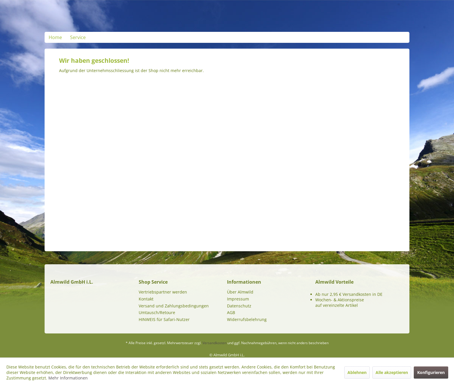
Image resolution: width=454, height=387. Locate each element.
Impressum (238, 299)
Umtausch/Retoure (157, 312)
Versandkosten (214, 342)
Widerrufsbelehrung (247, 319)
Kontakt (146, 299)
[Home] (55, 37)
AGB (231, 312)
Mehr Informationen (68, 378)
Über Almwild (240, 292)
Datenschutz (239, 306)
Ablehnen (357, 372)
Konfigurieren (431, 372)
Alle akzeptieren (392, 372)
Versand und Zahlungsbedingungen (174, 306)
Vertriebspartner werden (163, 292)
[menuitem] (55, 37)
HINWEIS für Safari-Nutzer (164, 319)
